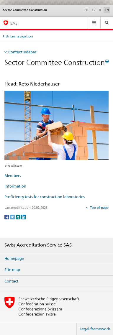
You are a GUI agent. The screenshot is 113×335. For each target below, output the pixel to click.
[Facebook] (7, 216)
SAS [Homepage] (13, 23)
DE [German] (86, 10)
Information (15, 186)
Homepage (14, 258)
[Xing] (18, 216)
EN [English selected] (107, 10)
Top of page (99, 208)
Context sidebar (22, 52)
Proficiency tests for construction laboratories (44, 196)
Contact (11, 281)
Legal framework (95, 328)
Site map (12, 269)
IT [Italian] (100, 10)
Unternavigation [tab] (19, 36)
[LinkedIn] (23, 216)
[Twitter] (13, 216)
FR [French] (94, 10)
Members (12, 175)
